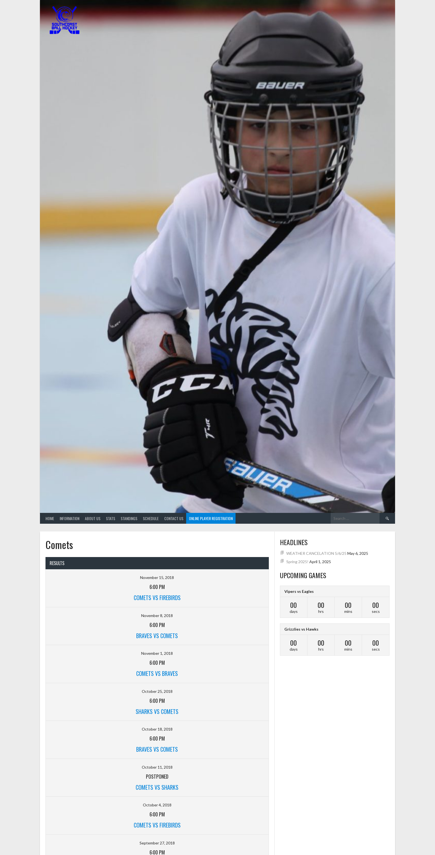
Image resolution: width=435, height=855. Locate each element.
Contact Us (173, 518)
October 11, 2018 (157, 767)
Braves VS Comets (157, 635)
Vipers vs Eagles (299, 591)
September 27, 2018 (157, 843)
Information (69, 518)
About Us (92, 518)
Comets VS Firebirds (157, 597)
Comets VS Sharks (157, 787)
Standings (129, 518)
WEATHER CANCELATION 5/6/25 (316, 553)
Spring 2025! (297, 561)
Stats (110, 518)
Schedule (151, 518)
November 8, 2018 (157, 615)
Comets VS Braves (157, 673)
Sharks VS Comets (157, 711)
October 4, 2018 (157, 805)
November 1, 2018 (157, 653)
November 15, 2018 (157, 577)
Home (49, 518)
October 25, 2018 (157, 691)
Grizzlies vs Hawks (301, 629)
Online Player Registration (211, 518)
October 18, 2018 (157, 729)
